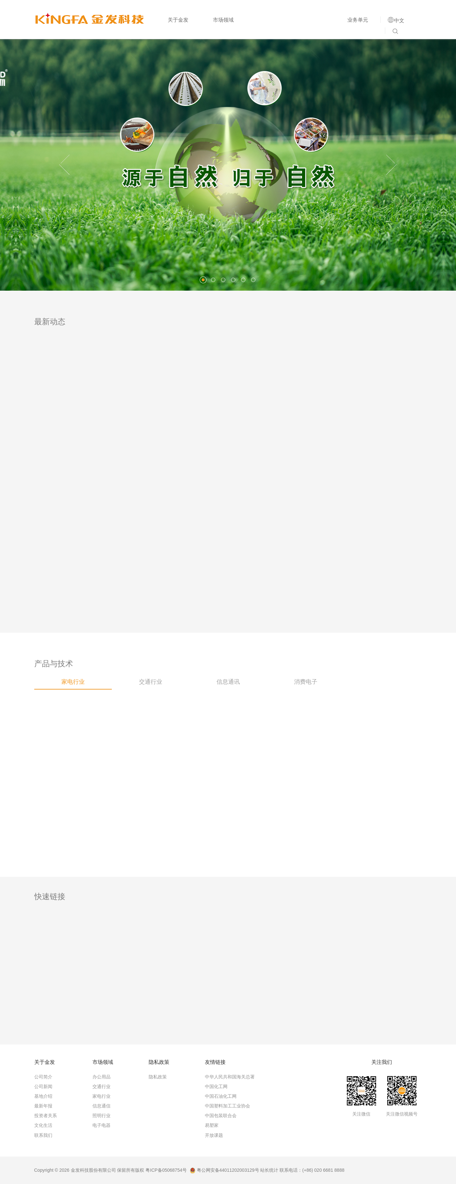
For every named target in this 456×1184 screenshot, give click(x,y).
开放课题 (214, 1135)
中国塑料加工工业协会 (227, 1105)
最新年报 (43, 1105)
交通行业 (101, 1086)
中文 (399, 20)
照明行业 (101, 1115)
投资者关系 (45, 1115)
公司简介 (43, 1076)
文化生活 (43, 1125)
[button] (64, 165)
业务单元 (357, 20)
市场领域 (223, 20)
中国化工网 (216, 1086)
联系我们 (43, 1135)
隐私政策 (158, 1076)
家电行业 (101, 1096)
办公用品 (101, 1076)
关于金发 (178, 20)
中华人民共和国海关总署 (230, 1076)
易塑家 (211, 1125)
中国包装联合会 (221, 1115)
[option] (228, 165)
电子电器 (101, 1125)
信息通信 (101, 1105)
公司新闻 (43, 1086)
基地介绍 (43, 1096)
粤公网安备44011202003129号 (224, 1170)
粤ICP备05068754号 (166, 1170)
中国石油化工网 (221, 1096)
